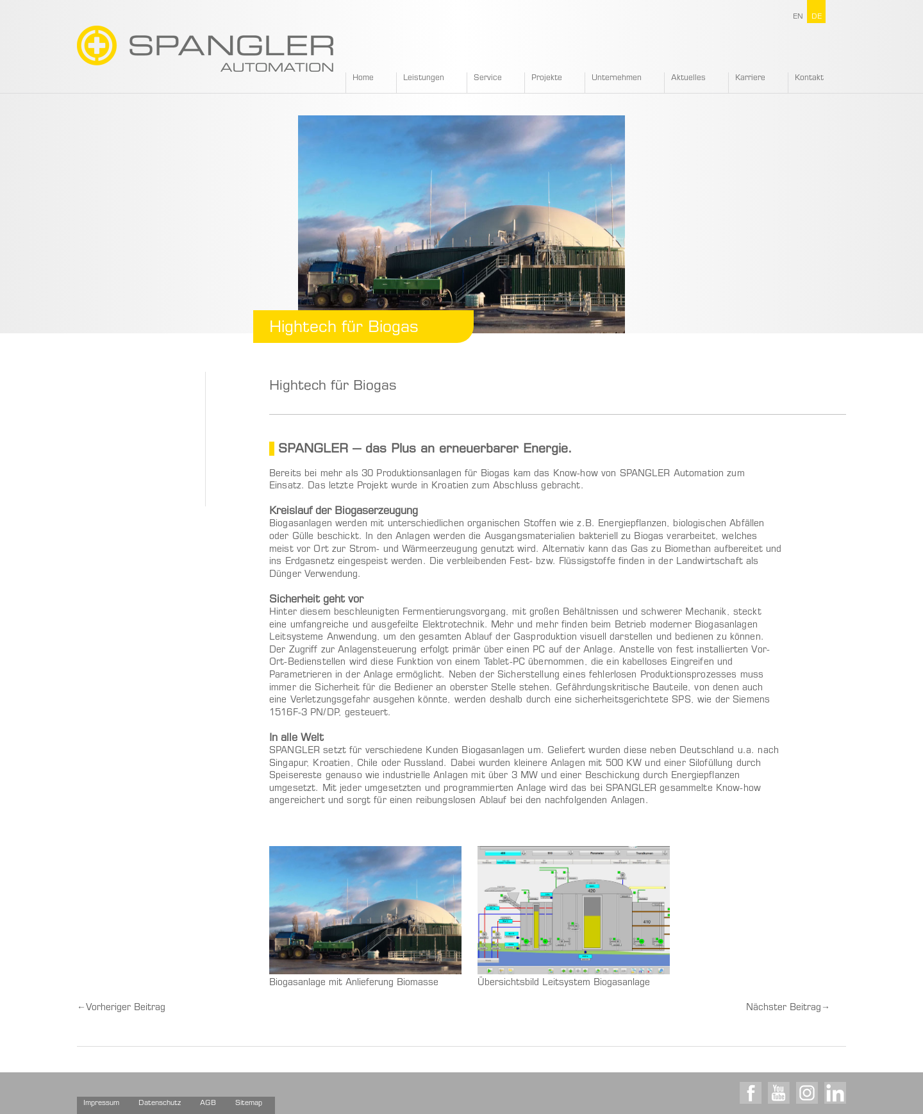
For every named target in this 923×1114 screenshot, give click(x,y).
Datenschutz (159, 1103)
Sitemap (248, 1103)
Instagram (807, 1093)
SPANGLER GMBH (205, 49)
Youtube (779, 1093)
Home (363, 78)
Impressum (101, 1103)
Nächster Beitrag (788, 1008)
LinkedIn (835, 1093)
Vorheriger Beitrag (121, 1008)
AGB (208, 1103)
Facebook (750, 1093)
